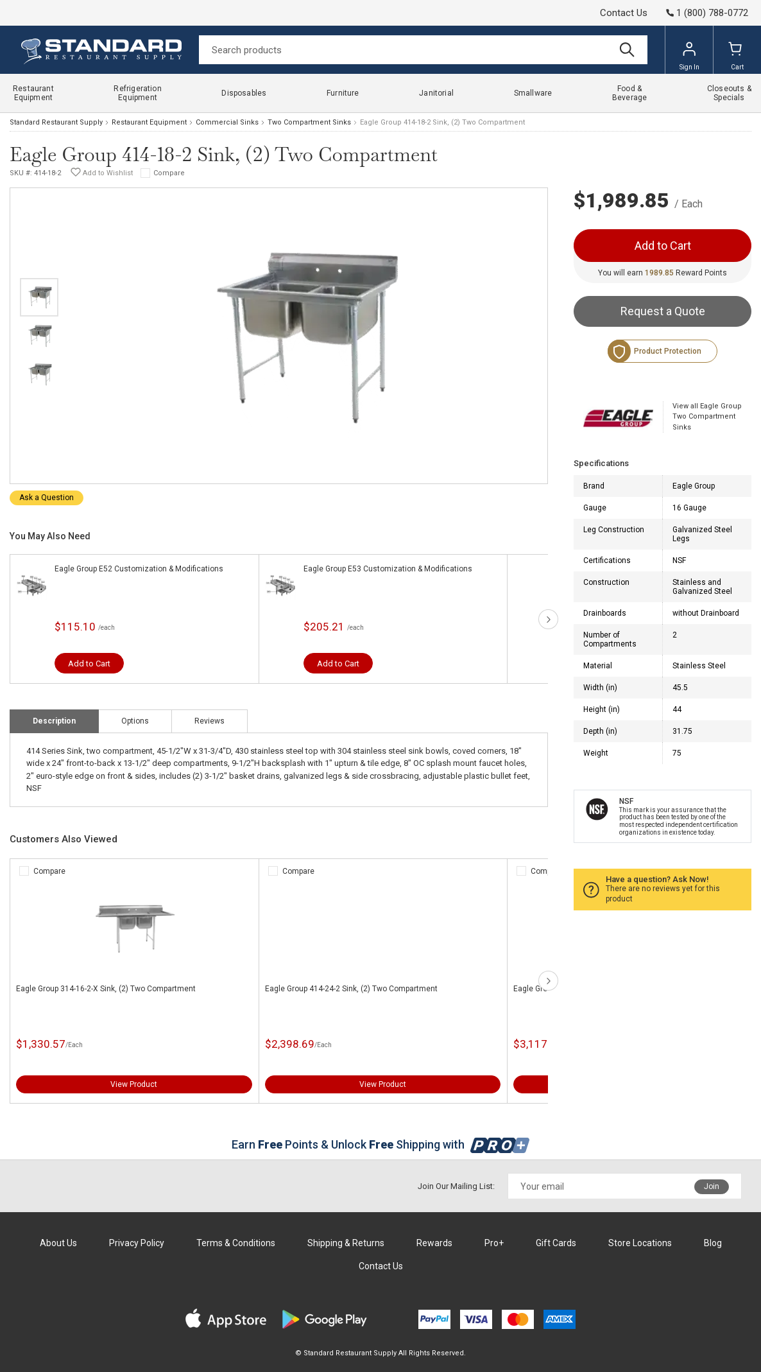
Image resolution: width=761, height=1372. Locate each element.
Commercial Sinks (227, 122)
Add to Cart (89, 663)
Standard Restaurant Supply (56, 122)
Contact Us (623, 13)
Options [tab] (135, 720)
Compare (169, 173)
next (548, 619)
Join (711, 1186)
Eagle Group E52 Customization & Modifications (139, 568)
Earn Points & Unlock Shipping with (381, 1144)
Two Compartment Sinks (309, 122)
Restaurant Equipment (149, 122)
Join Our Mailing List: (456, 1186)
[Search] (423, 49)
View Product (133, 1084)
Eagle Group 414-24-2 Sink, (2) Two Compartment (351, 988)
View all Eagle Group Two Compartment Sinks (707, 416)
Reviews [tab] (209, 720)
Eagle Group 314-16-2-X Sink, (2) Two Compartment (106, 988)
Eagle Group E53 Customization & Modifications (388, 568)
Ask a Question (46, 497)
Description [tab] (54, 720)
